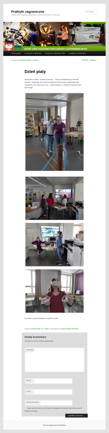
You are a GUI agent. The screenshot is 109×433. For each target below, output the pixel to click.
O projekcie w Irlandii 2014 (33, 53)
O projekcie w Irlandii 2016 (77, 53)
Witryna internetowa (32, 402)
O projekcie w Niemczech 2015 (55, 53)
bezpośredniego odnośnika (69, 329)
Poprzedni (84, 60)
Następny (94, 60)
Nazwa (28, 380)
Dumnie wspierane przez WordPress (54, 425)
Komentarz (29, 350)
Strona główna (16, 53)
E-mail (28, 391)
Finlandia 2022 (35, 329)
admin (36, 60)
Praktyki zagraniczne (27, 11)
